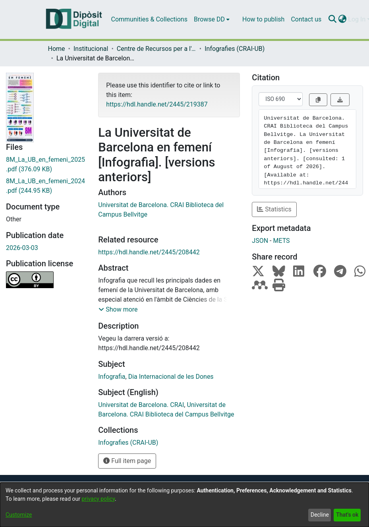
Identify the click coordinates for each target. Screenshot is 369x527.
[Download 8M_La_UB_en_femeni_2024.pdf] (46, 186)
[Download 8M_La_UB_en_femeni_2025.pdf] (46, 164)
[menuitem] (212, 19)
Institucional (90, 48)
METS (281, 240)
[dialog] (184, 504)
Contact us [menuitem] (306, 19)
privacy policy (98, 499)
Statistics (274, 209)
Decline (320, 514)
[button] (118, 309)
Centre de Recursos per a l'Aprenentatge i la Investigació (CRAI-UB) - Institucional (156, 48)
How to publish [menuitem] (263, 19)
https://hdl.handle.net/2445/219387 (156, 104)
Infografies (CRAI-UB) (235, 48)
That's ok (347, 514)
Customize (19, 514)
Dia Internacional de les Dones (171, 376)
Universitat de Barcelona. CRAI (141, 405)
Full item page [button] (127, 461)
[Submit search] (332, 19)
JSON (260, 240)
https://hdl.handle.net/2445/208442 (148, 252)
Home (56, 48)
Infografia (111, 376)
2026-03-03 (22, 248)
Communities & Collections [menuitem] (149, 19)
